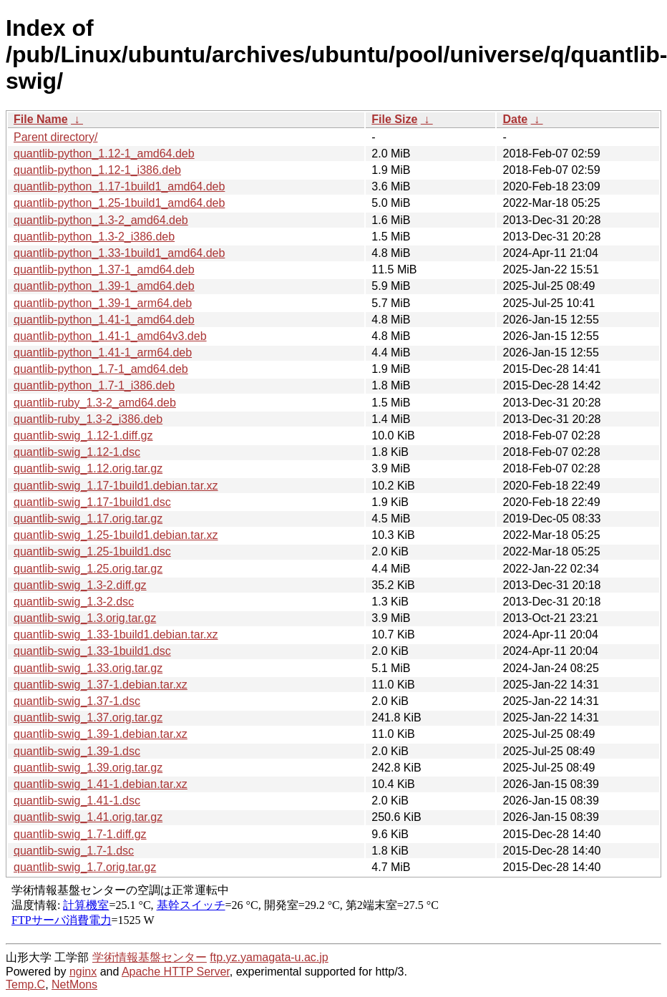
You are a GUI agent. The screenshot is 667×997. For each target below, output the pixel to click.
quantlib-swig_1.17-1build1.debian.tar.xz (116, 486)
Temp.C (25, 984)
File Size (394, 119)
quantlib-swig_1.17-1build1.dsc (92, 502)
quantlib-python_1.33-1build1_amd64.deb (119, 253)
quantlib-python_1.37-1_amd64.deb (104, 269)
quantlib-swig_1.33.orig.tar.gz (88, 668)
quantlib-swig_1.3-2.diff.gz (80, 585)
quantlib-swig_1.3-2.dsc (74, 601)
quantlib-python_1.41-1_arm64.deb (103, 352)
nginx (83, 972)
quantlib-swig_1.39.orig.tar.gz (88, 768)
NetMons (74, 984)
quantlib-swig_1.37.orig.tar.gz (88, 717)
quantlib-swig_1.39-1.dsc (77, 751)
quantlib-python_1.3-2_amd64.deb (101, 220)
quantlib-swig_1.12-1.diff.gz (83, 435)
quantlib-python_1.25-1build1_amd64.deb (119, 203)
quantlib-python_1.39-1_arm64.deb (103, 303)
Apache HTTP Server (176, 972)
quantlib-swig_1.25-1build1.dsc (92, 551)
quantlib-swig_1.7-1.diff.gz (80, 834)
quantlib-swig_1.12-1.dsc (77, 452)
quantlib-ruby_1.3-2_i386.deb (88, 419)
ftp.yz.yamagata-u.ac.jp (269, 957)
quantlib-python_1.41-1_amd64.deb (104, 319)
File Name (41, 119)
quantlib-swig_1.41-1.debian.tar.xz (101, 784)
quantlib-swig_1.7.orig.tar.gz (85, 867)
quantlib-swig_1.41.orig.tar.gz (88, 817)
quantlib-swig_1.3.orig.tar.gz (85, 618)
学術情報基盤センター (149, 957)
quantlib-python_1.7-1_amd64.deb (101, 369)
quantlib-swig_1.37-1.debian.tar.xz (101, 685)
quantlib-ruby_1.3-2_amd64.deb (95, 403)
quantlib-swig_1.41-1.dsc (77, 800)
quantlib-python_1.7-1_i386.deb (94, 385)
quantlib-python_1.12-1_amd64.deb (104, 153)
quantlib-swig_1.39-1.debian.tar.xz (101, 734)
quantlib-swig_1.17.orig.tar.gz (88, 518)
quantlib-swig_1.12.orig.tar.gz (88, 468)
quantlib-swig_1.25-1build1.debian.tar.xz (116, 535)
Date (514, 119)
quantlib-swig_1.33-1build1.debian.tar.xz (116, 634)
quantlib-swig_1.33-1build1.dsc (92, 651)
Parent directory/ (55, 137)
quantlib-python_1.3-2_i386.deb (94, 236)
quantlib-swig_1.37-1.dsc (77, 701)
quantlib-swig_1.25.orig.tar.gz (88, 569)
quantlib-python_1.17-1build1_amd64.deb (119, 186)
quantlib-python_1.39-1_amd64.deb (104, 286)
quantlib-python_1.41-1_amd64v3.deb (110, 336)
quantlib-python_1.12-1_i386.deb (97, 170)
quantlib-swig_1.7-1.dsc (74, 851)
